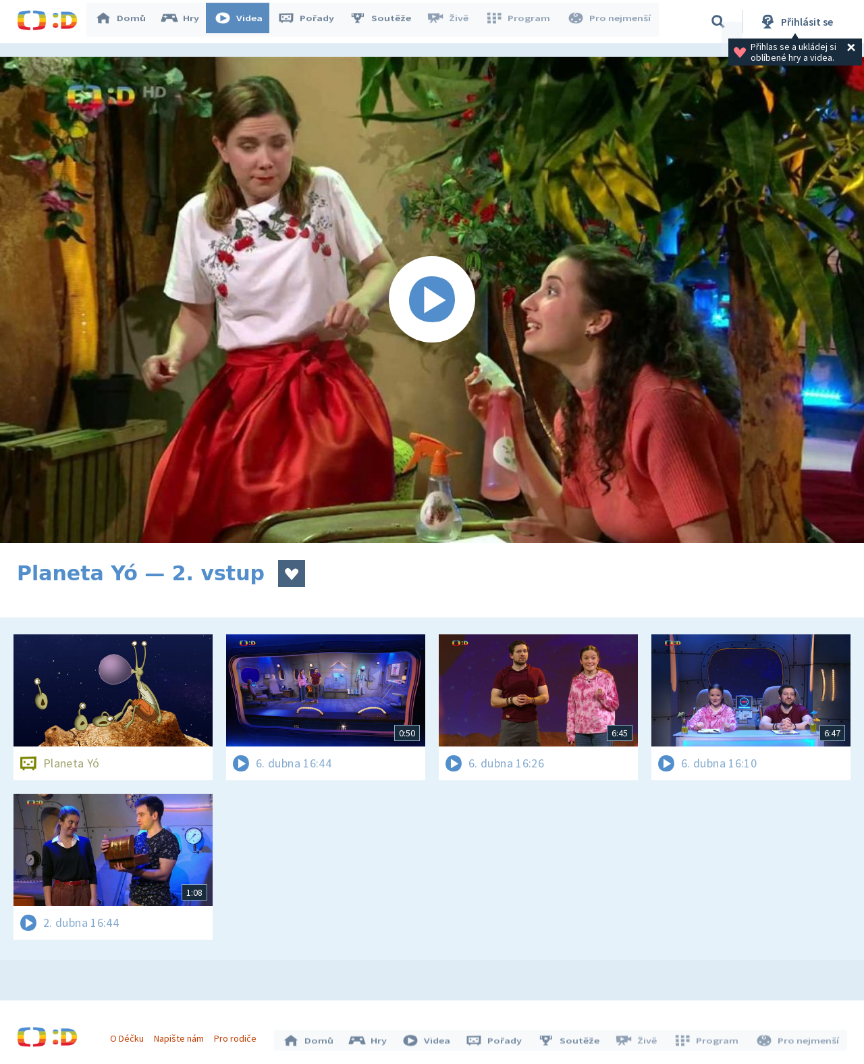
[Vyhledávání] (718, 21)
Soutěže (385, 21)
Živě (452, 21)
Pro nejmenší (609, 21)
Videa (244, 21)
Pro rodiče (238, 1036)
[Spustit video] (432, 300)
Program (520, 21)
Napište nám (182, 1036)
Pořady (311, 21)
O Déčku (129, 1036)
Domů (125, 21)
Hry (185, 21)
